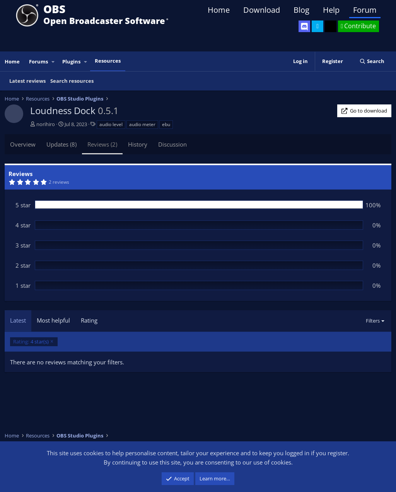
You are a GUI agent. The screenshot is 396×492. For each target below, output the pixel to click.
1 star (23, 285)
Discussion (172, 144)
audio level (111, 124)
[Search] (371, 61)
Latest (18, 320)
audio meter (142, 124)
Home (219, 10)
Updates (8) (61, 144)
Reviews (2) (102, 144)
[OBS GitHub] (330, 26)
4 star (23, 225)
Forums (38, 61)
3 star (23, 245)
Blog (301, 10)
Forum (365, 10)
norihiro (45, 124)
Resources (108, 60)
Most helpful (53, 320)
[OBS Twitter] (317, 26)
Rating (89, 320)
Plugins (71, 61)
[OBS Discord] (304, 26)
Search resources (72, 80)
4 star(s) (31, 342)
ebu (166, 124)
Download (261, 10)
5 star (23, 205)
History (137, 144)
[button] (53, 61)
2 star (23, 265)
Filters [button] (373, 320)
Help (331, 10)
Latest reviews (27, 80)
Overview (23, 144)
